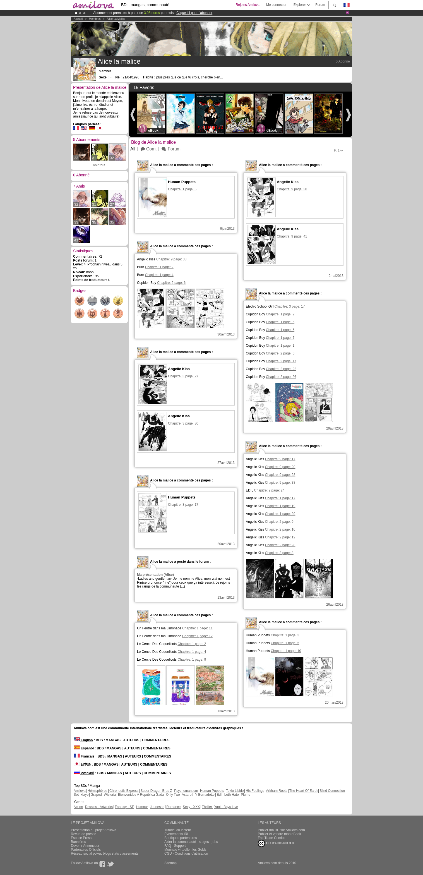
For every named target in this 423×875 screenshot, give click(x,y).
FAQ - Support (175, 846)
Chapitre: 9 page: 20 (280, 467)
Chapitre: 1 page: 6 (280, 330)
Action (78, 807)
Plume (245, 795)
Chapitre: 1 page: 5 (280, 322)
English (83, 740)
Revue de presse (83, 834)
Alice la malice (116, 18)
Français (84, 756)
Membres (95, 18)
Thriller (207, 807)
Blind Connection (332, 791)
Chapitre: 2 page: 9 (279, 522)
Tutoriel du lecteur (177, 830)
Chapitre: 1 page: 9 (191, 659)
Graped (96, 795)
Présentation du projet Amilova (93, 830)
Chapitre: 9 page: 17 (280, 459)
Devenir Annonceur (85, 846)
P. (337, 150)
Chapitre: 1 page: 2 (159, 267)
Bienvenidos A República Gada (141, 795)
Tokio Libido (235, 791)
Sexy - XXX (191, 807)
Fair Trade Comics (271, 838)
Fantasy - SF (124, 807)
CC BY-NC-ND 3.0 (276, 843)
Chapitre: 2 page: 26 (281, 377)
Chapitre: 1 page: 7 (280, 338)
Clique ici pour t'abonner (194, 13)
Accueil (78, 18)
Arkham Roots (276, 791)
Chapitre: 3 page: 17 (290, 306)
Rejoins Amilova (247, 5)
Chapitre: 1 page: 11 (197, 628)
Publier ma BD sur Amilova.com (281, 830)
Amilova (80, 791)
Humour (142, 807)
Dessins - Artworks (99, 807)
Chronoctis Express (123, 791)
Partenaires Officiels (86, 850)
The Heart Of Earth (303, 791)
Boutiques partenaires (180, 838)
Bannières (78, 842)
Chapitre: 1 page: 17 (280, 498)
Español (84, 748)
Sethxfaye (81, 795)
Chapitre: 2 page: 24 (269, 490)
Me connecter (276, 5)
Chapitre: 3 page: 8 (279, 553)
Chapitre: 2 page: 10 (280, 529)
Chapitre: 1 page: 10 (286, 651)
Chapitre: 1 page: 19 (280, 506)
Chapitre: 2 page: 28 (280, 545)
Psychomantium (186, 791)
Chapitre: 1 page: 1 (280, 345)
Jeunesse (157, 807)
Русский (84, 773)
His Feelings (255, 791)
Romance (173, 807)
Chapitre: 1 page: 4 (159, 275)
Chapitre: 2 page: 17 (281, 361)
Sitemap (170, 863)
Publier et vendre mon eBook (279, 834)
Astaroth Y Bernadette (198, 795)
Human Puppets (212, 791)
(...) (182, 586)
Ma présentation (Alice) (155, 575)
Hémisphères (97, 791)
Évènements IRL (176, 834)
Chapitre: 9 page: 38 (171, 259)
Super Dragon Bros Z (156, 791)
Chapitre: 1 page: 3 (285, 635)
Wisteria (110, 795)
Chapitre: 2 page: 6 (171, 283)
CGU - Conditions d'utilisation (186, 853)
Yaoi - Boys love (226, 807)
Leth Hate (231, 795)
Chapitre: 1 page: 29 (280, 514)
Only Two (173, 795)
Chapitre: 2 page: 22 (281, 369)
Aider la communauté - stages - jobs (191, 842)
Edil (219, 795)
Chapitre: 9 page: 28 (280, 475)
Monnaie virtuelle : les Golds (185, 850)
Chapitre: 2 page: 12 (280, 537)
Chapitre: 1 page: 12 (197, 636)
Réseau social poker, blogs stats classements (104, 853)
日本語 (82, 764)
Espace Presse (82, 838)
